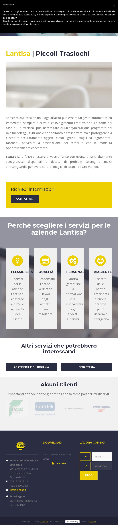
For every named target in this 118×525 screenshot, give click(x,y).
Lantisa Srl (44, 522)
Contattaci (24, 198)
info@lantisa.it (18, 490)
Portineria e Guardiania (31, 367)
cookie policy (10, 18)
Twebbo (92, 522)
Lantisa (59, 463)
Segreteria (87, 367)
